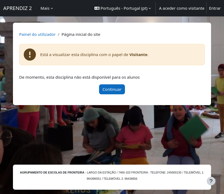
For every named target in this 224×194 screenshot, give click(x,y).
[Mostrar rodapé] (211, 181)
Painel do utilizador (37, 34)
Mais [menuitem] (44, 8)
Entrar (215, 8)
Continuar (112, 89)
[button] (123, 8)
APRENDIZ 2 (17, 8)
